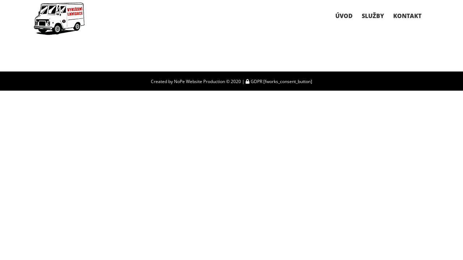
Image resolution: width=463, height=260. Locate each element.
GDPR (254, 81)
